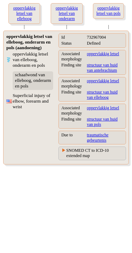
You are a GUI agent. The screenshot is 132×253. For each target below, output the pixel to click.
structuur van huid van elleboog (102, 95)
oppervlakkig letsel (103, 53)
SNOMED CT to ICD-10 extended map (87, 153)
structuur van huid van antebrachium (102, 68)
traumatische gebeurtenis (97, 137)
